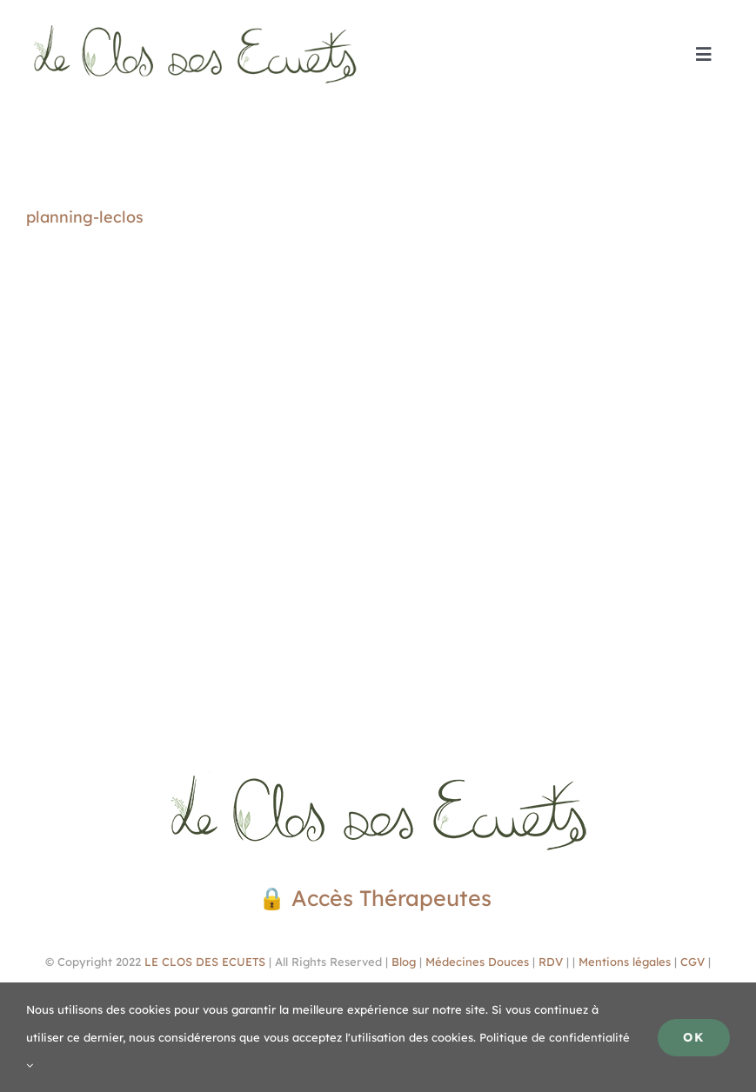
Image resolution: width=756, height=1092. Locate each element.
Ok (694, 1037)
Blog (403, 962)
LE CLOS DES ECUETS (203, 962)
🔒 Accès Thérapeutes (378, 897)
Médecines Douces (477, 962)
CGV (692, 962)
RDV (551, 962)
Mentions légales (625, 962)
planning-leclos (85, 217)
